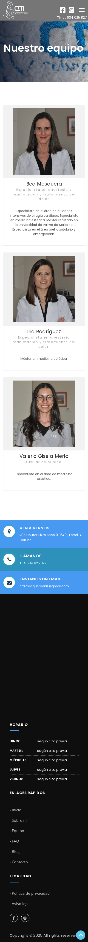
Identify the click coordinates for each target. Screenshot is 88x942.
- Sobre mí (19, 820)
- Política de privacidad (30, 893)
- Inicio (16, 810)
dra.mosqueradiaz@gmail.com (44, 586)
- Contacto (19, 861)
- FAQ (14, 841)
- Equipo (17, 830)
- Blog (15, 851)
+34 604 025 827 (33, 563)
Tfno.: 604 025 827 (72, 17)
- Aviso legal (20, 903)
